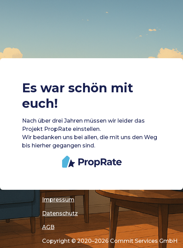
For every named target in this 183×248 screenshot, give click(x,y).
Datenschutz (60, 213)
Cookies (53, 186)
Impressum (58, 199)
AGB (48, 227)
